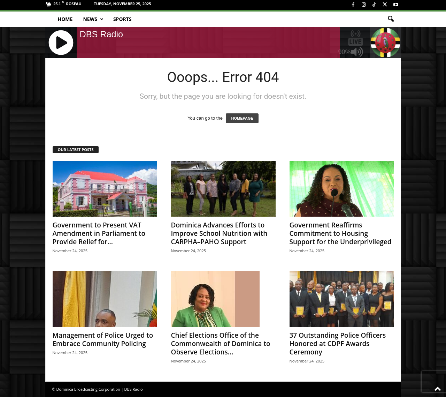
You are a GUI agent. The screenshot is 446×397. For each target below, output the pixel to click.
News (93, 19)
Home (65, 19)
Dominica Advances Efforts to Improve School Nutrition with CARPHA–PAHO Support (219, 233)
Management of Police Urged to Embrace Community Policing (103, 339)
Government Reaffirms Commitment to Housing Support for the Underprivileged (341, 233)
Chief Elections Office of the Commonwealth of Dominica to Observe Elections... (220, 344)
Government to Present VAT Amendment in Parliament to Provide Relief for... (99, 233)
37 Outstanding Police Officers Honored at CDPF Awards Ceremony (338, 344)
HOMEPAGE (242, 118)
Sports (122, 19)
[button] (390, 19)
